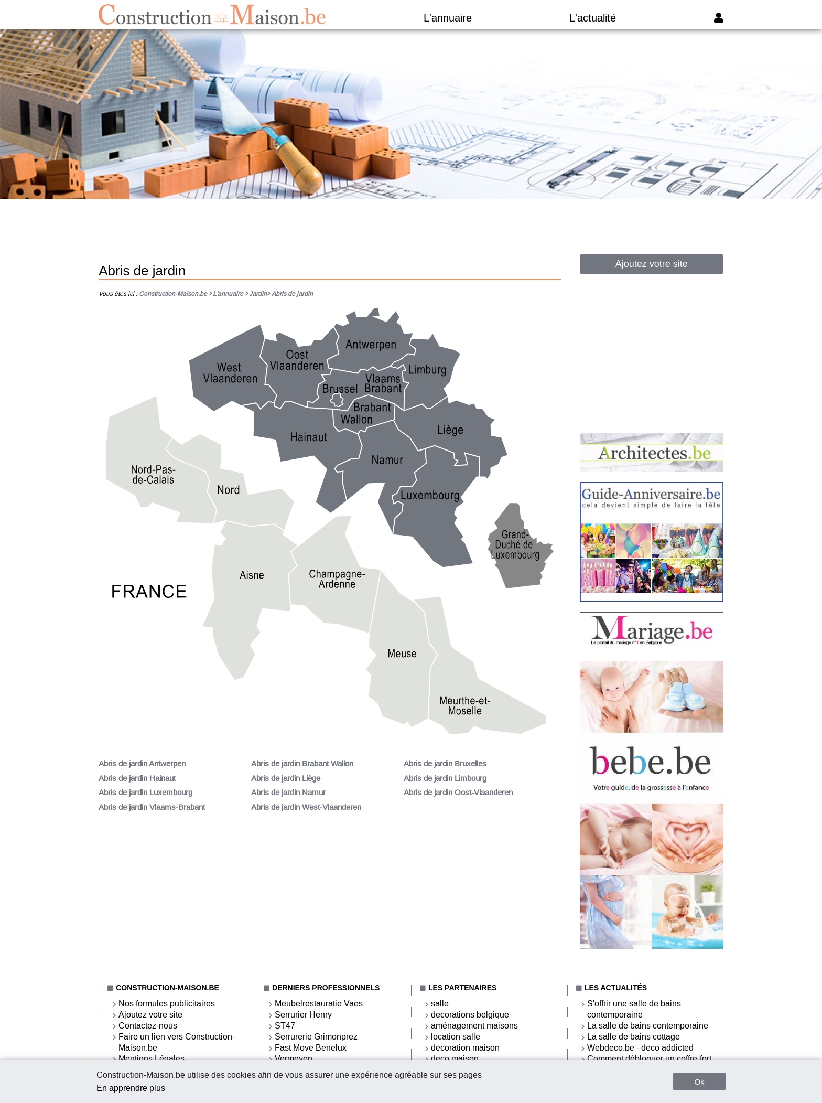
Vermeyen (293, 1058)
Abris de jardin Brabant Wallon (302, 763)
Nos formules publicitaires (166, 1003)
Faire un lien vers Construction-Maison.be (176, 1042)
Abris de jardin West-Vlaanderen (306, 807)
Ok (699, 1081)
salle (440, 1003)
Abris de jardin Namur (288, 792)
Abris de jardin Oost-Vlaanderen (458, 792)
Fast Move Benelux (311, 1047)
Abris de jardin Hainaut (137, 778)
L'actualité (592, 18)
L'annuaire (448, 18)
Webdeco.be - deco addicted (640, 1047)
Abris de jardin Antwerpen (142, 763)
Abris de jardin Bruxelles (445, 763)
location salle (455, 1036)
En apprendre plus (130, 1088)
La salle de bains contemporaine (647, 1025)
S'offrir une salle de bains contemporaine (634, 1009)
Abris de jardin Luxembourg (145, 792)
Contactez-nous (147, 1025)
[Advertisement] (411, 231)
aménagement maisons (474, 1025)
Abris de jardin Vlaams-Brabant (152, 807)
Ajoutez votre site (651, 264)
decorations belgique (470, 1014)
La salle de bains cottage (633, 1036)
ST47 (285, 1025)
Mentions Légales (151, 1058)
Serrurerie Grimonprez (316, 1036)
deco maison (455, 1058)
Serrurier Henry (303, 1014)
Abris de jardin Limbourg (445, 778)
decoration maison (465, 1047)
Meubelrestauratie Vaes (319, 1003)
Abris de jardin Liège (285, 778)
